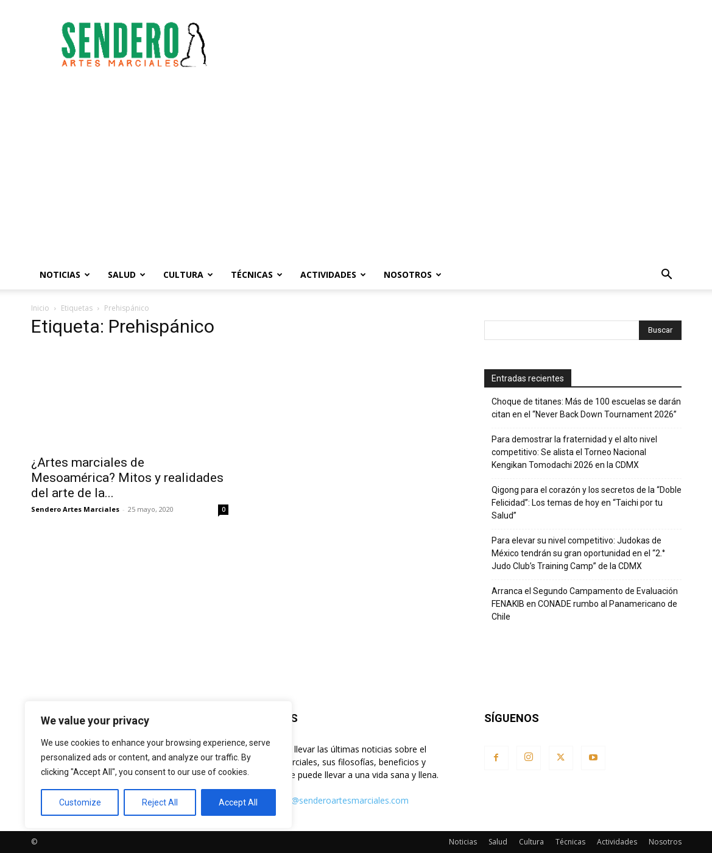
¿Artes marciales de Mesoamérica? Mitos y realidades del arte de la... (127, 477)
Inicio (40, 308)
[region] (158, 765)
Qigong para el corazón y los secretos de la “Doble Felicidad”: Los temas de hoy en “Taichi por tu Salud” (587, 502)
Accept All (238, 802)
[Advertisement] (460, 44)
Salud (127, 274)
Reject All (160, 802)
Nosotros (413, 274)
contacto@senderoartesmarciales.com (332, 800)
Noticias (65, 274)
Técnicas (257, 274)
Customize (80, 802)
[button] (667, 275)
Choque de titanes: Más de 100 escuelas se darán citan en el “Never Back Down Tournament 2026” (586, 408)
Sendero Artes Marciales (75, 509)
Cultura (188, 274)
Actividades (333, 274)
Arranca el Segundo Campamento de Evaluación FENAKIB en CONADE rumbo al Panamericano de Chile (585, 603)
